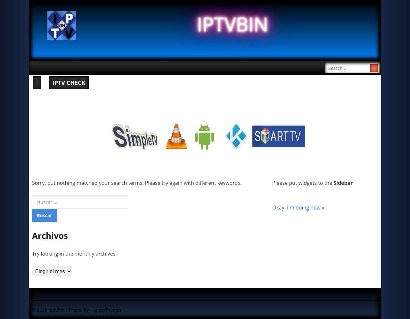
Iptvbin (57, 310)
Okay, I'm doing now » (298, 207)
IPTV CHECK (69, 82)
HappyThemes (107, 310)
